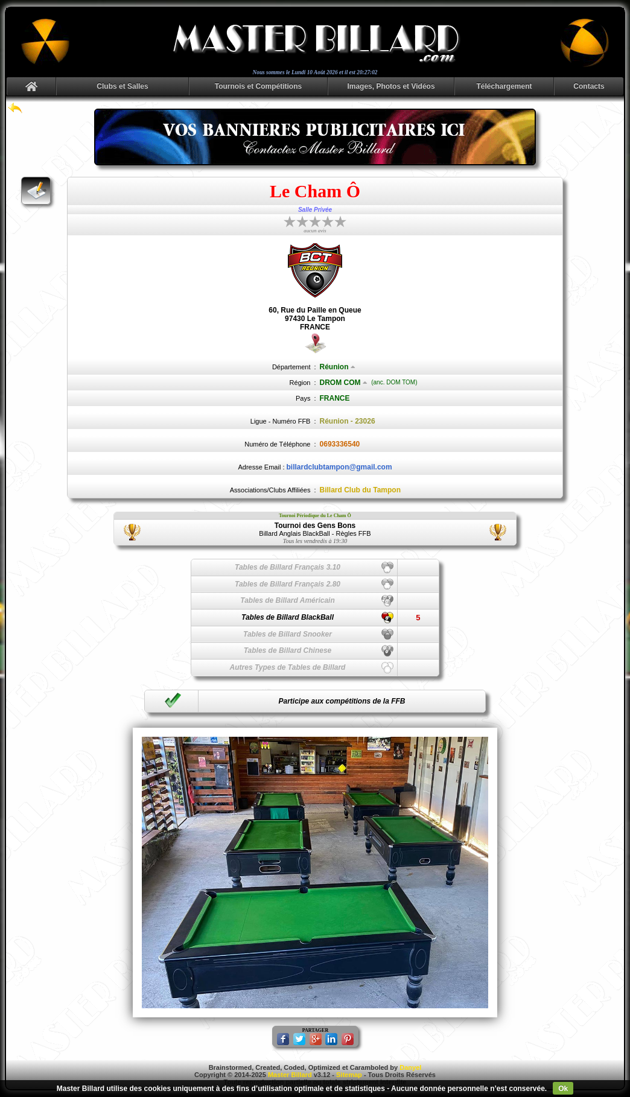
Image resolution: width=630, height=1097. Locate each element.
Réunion (337, 367)
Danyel (410, 1067)
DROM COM (344, 382)
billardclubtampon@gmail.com (339, 467)
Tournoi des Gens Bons (315, 525)
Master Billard (290, 1074)
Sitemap (349, 1074)
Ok (563, 1088)
